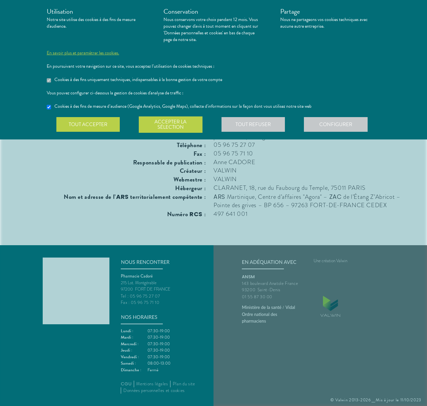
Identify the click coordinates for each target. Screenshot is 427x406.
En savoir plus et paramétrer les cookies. (83, 53)
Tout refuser (255, 125)
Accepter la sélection (172, 125)
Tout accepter (88, 125)
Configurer (338, 125)
